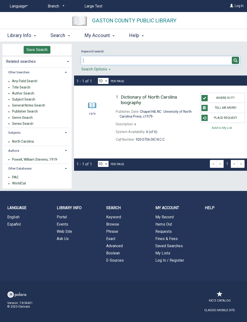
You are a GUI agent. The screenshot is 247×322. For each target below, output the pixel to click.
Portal (62, 217)
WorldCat (19, 183)
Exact (110, 238)
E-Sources (115, 260)
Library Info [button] (21, 35)
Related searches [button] (21, 61)
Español (14, 224)
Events (62, 224)
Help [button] (136, 35)
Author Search (23, 93)
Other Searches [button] (18, 72)
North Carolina (23, 142)
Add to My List (222, 128)
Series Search (22, 124)
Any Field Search (24, 81)
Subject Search (23, 99)
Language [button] (16, 208)
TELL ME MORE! (218, 108)
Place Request (219, 118)
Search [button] (60, 35)
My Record (164, 217)
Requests (163, 231)
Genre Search (22, 118)
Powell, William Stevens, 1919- (35, 159)
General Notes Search (28, 105)
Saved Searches (169, 246)
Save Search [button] (37, 49)
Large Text (93, 6)
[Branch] (55, 6)
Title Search (21, 87)
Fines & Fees (166, 238)
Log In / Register (169, 260)
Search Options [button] (95, 69)
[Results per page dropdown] (103, 81)
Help (209, 208)
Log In (239, 6)
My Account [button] (99, 35)
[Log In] (231, 6)
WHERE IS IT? (218, 98)
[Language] (17, 6)
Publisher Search (25, 112)
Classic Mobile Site (219, 310)
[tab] (37, 61)
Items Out (163, 224)
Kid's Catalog (220, 298)
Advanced (114, 246)
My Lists (162, 253)
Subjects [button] (14, 132)
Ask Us (63, 238)
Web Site (64, 231)
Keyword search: (93, 51)
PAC (15, 177)
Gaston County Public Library (134, 21)
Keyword (113, 217)
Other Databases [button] (20, 168)
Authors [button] (13, 150)
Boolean (113, 253)
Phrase (112, 231)
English (13, 217)
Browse (112, 224)
